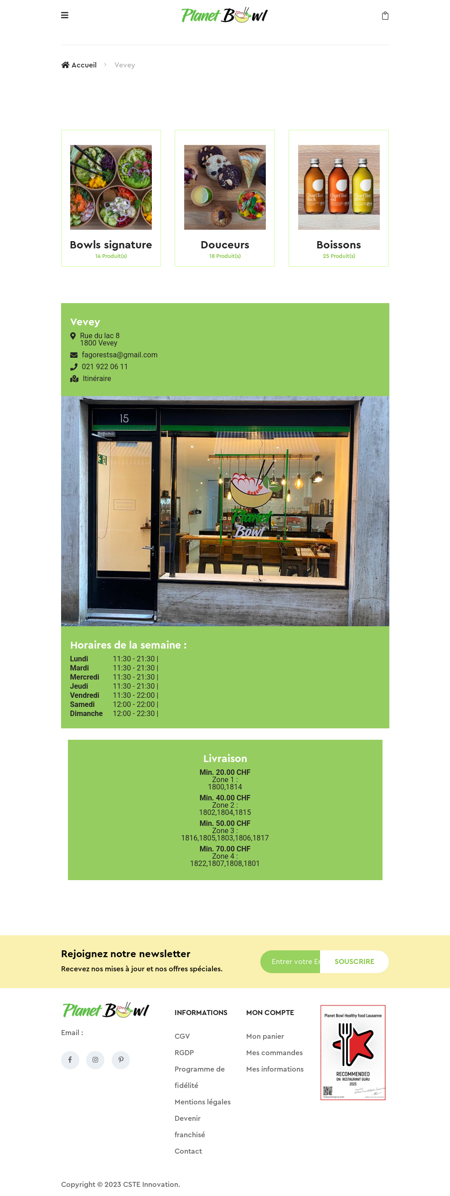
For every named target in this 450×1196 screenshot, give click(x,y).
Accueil (79, 65)
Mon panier (265, 1036)
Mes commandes (274, 1053)
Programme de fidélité (200, 1077)
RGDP (184, 1053)
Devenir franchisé (190, 1127)
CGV (182, 1036)
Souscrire (354, 961)
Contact (188, 1151)
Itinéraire (97, 378)
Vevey (124, 65)
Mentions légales (203, 1102)
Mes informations (275, 1069)
